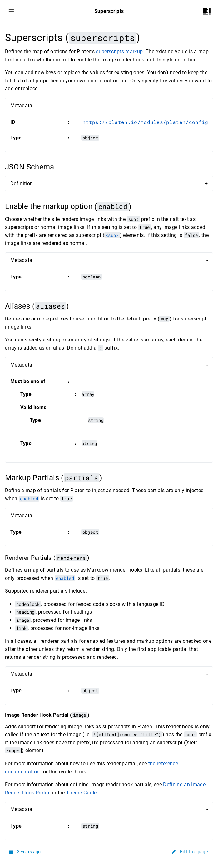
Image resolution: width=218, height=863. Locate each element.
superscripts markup (119, 52)
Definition (21, 183)
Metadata (21, 105)
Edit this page (190, 851)
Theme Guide (81, 793)
